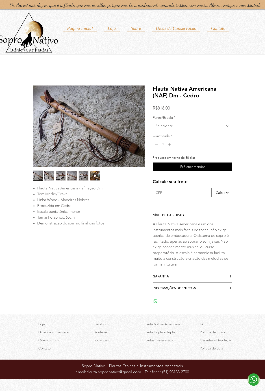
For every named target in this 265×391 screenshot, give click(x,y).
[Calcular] (221, 192)
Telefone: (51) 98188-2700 (167, 371)
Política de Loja (211, 348)
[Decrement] (156, 144)
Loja (41, 324)
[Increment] (170, 144)
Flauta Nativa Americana (162, 324)
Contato (44, 348)
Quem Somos (48, 340)
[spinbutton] (163, 144)
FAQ (203, 324)
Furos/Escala (164, 117)
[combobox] (192, 126)
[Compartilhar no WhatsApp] (155, 301)
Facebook (101, 324)
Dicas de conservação (54, 332)
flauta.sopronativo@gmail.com (114, 371)
